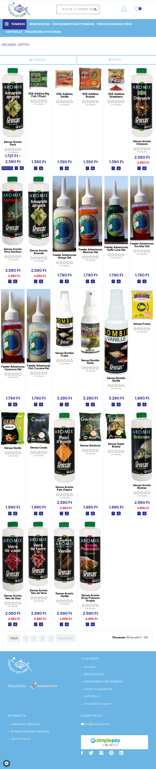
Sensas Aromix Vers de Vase (13, 597)
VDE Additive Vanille (64, 95)
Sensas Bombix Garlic (90, 362)
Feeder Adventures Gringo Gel (64, 256)
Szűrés (115, 60)
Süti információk (21, 739)
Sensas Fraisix (142, 324)
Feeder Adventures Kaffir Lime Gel (116, 248)
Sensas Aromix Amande (39, 252)
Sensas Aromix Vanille (64, 595)
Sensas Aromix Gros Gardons (13, 250)
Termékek (15, 24)
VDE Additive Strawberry (116, 95)
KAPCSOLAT (14, 32)
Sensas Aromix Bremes (142, 486)
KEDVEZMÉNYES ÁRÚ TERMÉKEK (73, 24)
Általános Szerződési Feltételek (30, 731)
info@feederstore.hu (97, 724)
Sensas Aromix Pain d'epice (64, 488)
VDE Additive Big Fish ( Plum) (38, 95)
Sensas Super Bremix (116, 445)
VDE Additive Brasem (90, 95)
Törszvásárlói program (43, 32)
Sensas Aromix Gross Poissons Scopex (90, 598)
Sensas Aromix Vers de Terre (39, 592)
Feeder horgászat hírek (114, 24)
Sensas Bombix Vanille (116, 379)
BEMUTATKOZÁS (40, 24)
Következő (66, 638)
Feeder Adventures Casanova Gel (13, 368)
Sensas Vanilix (12, 448)
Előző (14, 638)
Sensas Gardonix (90, 445)
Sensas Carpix (38, 447)
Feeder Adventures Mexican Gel (90, 251)
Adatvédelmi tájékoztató (25, 724)
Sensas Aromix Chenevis (142, 142)
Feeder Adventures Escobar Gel (142, 245)
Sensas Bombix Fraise (64, 354)
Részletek (7, 168)
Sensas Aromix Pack (13, 143)
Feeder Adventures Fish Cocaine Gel (38, 367)
